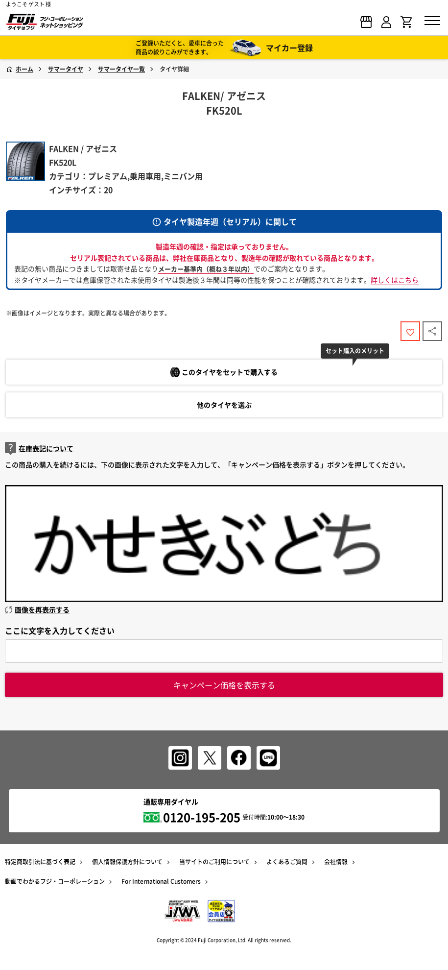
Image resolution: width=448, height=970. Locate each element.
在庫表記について (39, 448)
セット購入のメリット (355, 350)
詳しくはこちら (395, 280)
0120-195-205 (201, 817)
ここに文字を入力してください (60, 630)
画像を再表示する (37, 609)
